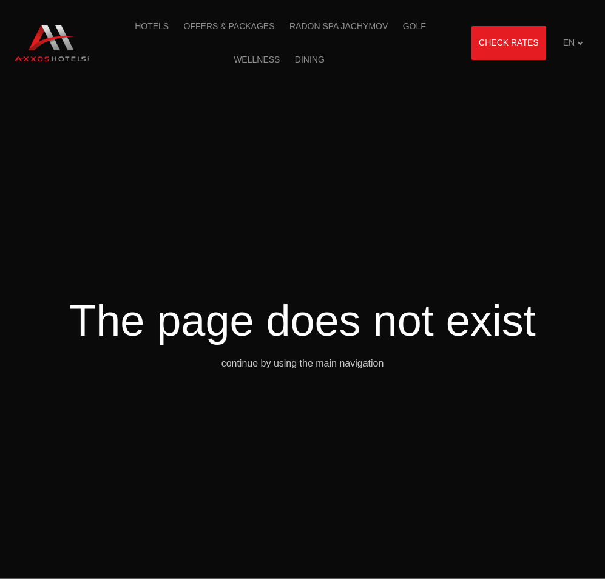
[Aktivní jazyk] (573, 42)
